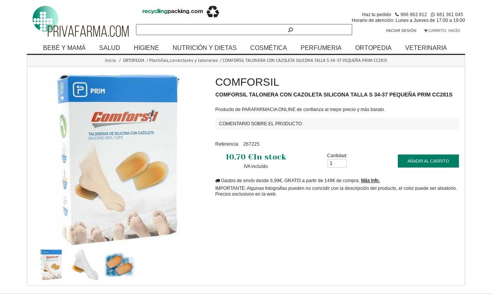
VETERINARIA (426, 48)
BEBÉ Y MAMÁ (64, 48)
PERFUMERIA (321, 48)
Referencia (226, 144)
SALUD (109, 48)
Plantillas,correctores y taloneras (183, 60)
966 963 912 (414, 14)
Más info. (370, 180)
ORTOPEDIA (373, 48)
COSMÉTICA (268, 48)
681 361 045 (450, 14)
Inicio (110, 60)
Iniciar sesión (401, 30)
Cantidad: (337, 155)
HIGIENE (146, 48)
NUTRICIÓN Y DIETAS (205, 48)
